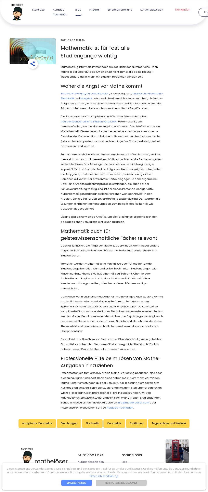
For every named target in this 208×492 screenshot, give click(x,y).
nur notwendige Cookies (121, 482)
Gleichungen (69, 423)
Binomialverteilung (120, 9)
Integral (94, 9)
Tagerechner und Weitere (169, 423)
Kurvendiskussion (151, 9)
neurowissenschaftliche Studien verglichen (89, 121)
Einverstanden (76, 482)
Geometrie (114, 423)
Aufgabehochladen (91, 462)
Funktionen (137, 423)
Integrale (86, 98)
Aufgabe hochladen (60, 12)
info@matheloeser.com (133, 402)
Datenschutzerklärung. (104, 476)
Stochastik (67, 98)
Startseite (38, 9)
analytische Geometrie (147, 93)
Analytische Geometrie (37, 423)
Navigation (182, 10)
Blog (78, 9)
